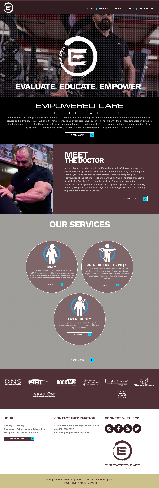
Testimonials (118, 9)
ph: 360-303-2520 (64, 429)
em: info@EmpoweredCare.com (71, 432)
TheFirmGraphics (103, 479)
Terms (65, 483)
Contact (92, 483)
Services (91, 9)
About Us (103, 9)
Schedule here (146, 9)
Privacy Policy (78, 483)
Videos (132, 9)
